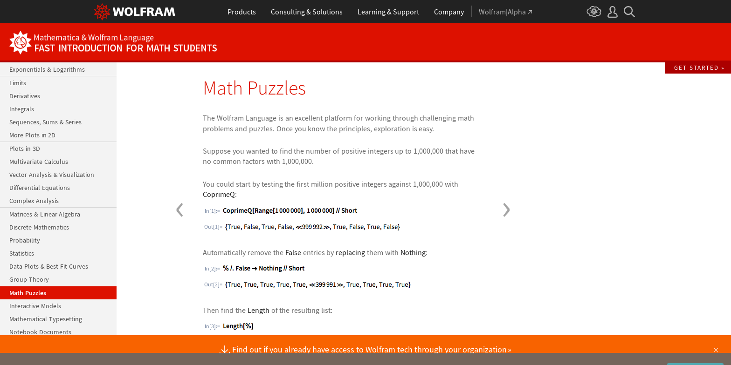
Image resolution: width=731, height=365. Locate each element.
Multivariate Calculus (38, 161)
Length (258, 310)
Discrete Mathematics (39, 227)
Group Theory (29, 279)
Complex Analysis (34, 200)
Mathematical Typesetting (45, 319)
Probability (24, 240)
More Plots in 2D (32, 135)
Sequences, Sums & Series (45, 122)
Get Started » (699, 67)
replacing (350, 252)
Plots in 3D (24, 148)
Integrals (21, 109)
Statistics (21, 253)
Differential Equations (39, 187)
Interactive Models (35, 306)
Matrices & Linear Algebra (44, 214)
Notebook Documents (40, 332)
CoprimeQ (219, 194)
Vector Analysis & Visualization (51, 174)
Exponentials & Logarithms (47, 69)
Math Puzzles (27, 293)
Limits (17, 83)
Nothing (413, 252)
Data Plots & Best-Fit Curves (48, 266)
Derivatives (24, 96)
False (293, 252)
